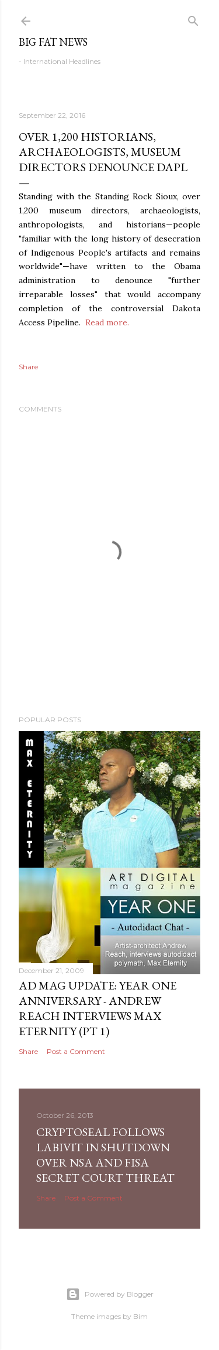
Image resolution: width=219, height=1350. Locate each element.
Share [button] (28, 366)
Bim (140, 1316)
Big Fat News (53, 42)
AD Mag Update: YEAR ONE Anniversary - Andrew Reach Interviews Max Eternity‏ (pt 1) (97, 1008)
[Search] (193, 18)
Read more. (107, 322)
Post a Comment (76, 1051)
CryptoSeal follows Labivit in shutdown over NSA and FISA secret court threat (105, 1154)
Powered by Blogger (110, 1294)
